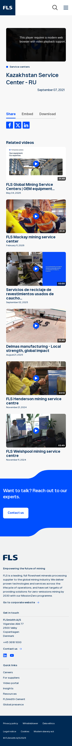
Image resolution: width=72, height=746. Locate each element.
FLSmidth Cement (14, 699)
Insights (8, 688)
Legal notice (9, 731)
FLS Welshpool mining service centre (33, 453)
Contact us (16, 513)
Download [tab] (47, 114)
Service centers (20, 67)
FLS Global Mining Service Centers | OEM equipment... (30, 186)
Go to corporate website (21, 602)
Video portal (11, 683)
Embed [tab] (27, 114)
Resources (10, 694)
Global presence (13, 704)
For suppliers (11, 678)
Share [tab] (11, 114)
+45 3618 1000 (12, 642)
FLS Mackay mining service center (30, 239)
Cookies (25, 731)
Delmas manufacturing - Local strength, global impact (33, 348)
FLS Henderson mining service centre (33, 401)
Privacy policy (10, 723)
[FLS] (7, 7)
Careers (8, 672)
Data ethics (49, 723)
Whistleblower (30, 723)
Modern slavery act (44, 731)
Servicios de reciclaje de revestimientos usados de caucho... (30, 294)
